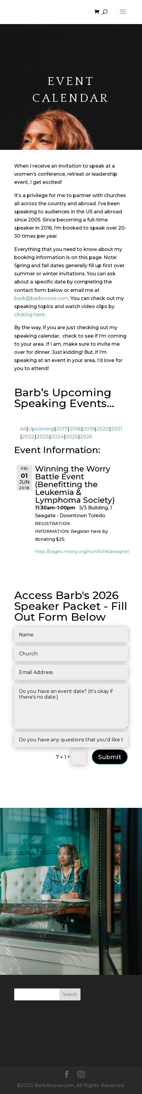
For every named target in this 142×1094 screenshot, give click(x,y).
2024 (57, 437)
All (23, 429)
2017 (61, 429)
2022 (28, 437)
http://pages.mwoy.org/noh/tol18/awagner (82, 551)
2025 (72, 437)
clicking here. (30, 314)
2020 (102, 429)
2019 (88, 429)
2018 (75, 429)
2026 (86, 437)
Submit (109, 757)
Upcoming (41, 429)
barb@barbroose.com (41, 298)
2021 (116, 429)
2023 (42, 437)
